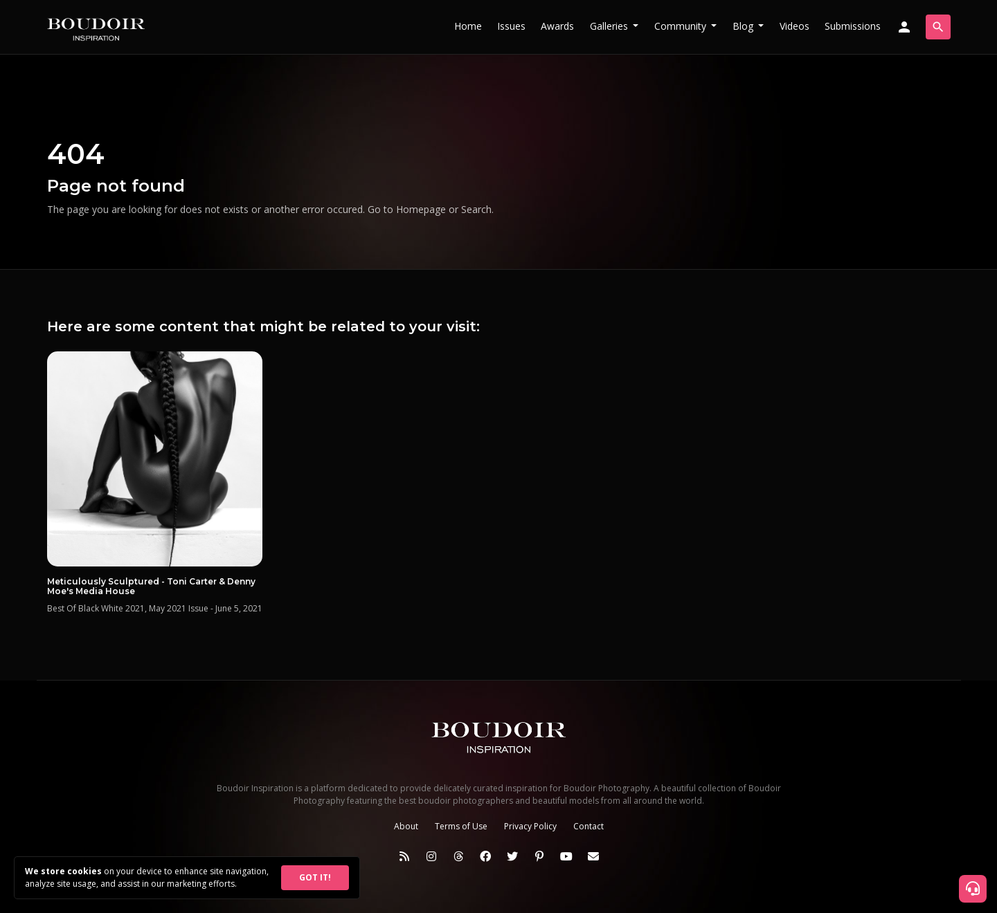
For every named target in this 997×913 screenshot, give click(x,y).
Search (476, 209)
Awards (557, 26)
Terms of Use (461, 826)
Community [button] (681, 26)
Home (468, 26)
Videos (794, 26)
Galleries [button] (610, 26)
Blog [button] (744, 26)
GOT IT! (315, 877)
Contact (588, 826)
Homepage (421, 209)
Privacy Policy (530, 826)
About (406, 826)
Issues (511, 26)
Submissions (853, 26)
